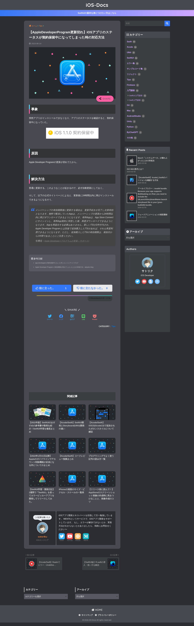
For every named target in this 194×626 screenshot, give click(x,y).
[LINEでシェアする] (83, 317)
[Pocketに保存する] (94, 317)
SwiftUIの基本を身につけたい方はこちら (97, 13)
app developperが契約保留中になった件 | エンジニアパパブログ (58, 263)
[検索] (167, 23)
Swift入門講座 (137, 102)
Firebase (133, 87)
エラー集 (133, 64)
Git (130, 107)
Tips (113, 326)
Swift (131, 42)
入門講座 (133, 92)
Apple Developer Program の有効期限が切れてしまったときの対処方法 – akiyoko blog (66, 267)
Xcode (132, 47)
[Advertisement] (72, 361)
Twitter (62, 543)
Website (77, 543)
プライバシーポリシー (107, 619)
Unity (131, 124)
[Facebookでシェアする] (61, 317)
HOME (97, 613)
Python (132, 130)
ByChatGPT (135, 135)
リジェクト (134, 75)
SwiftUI (132, 59)
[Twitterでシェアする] (50, 317)
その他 (132, 141)
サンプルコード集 (137, 70)
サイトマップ (87, 619)
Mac (131, 113)
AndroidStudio (136, 118)
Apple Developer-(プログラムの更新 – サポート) (68, 241)
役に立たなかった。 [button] (93, 288)
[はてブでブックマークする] (72, 317)
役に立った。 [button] (52, 288)
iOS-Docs (97, 5)
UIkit (131, 53)
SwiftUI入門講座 (137, 98)
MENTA (86, 543)
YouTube (70, 543)
